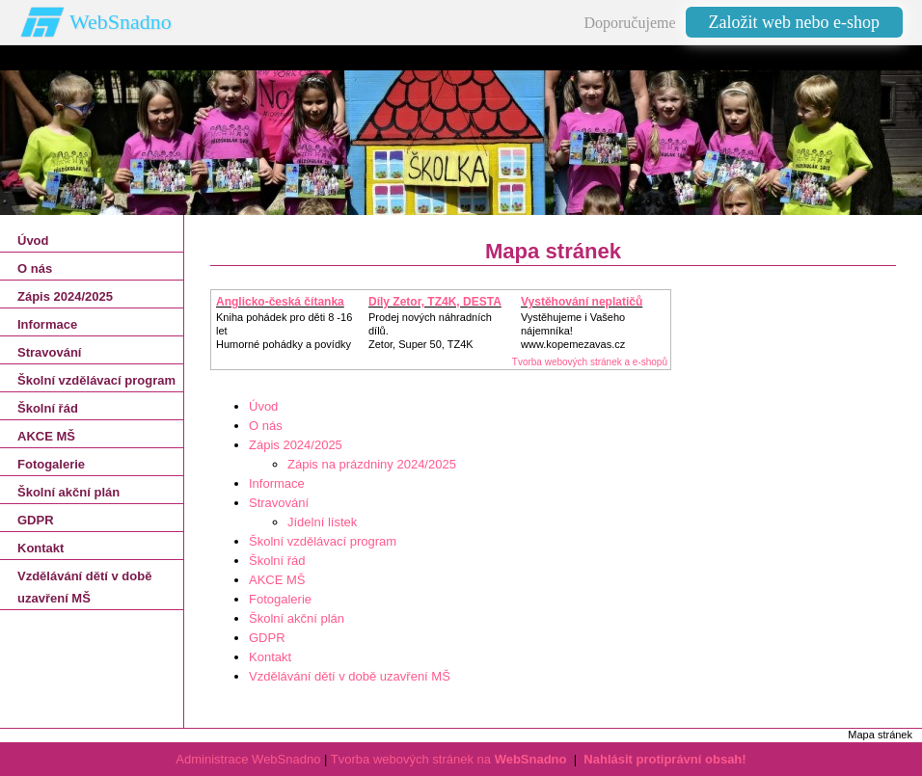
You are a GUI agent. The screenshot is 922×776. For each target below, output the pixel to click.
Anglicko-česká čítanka (280, 301)
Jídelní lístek (322, 522)
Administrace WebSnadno (248, 759)
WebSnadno (120, 22)
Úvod (263, 406)
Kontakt (270, 657)
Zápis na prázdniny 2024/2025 (371, 464)
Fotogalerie (280, 599)
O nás (266, 425)
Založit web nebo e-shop (794, 22)
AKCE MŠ (277, 580)
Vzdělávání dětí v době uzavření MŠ (349, 676)
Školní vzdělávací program (322, 541)
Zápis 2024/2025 (295, 445)
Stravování (279, 502)
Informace (277, 483)
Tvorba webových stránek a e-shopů (589, 362)
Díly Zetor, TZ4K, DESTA (435, 301)
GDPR (267, 637)
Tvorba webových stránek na (449, 759)
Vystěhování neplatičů (581, 301)
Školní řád (277, 560)
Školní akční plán (296, 618)
